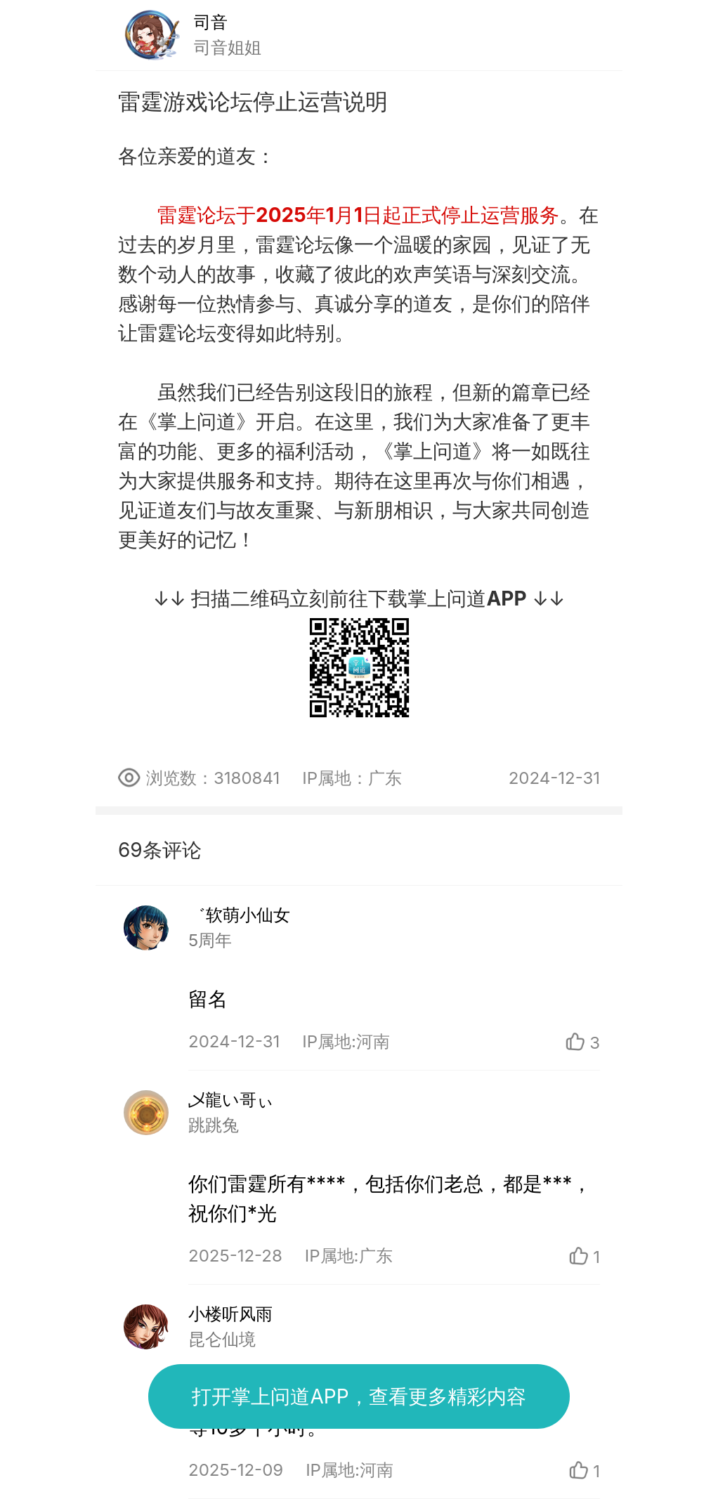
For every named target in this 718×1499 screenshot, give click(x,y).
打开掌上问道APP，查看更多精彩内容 (359, 1396)
